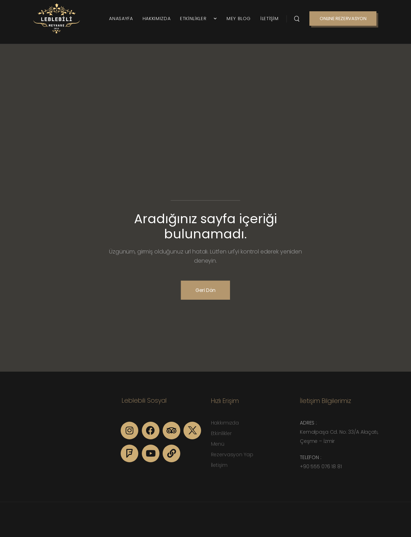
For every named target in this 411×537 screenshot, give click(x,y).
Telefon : (310, 457)
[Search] (297, 18)
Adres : (308, 422)
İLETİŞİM (269, 18)
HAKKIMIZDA (157, 18)
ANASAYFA (121, 18)
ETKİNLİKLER (195, 18)
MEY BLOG (238, 18)
